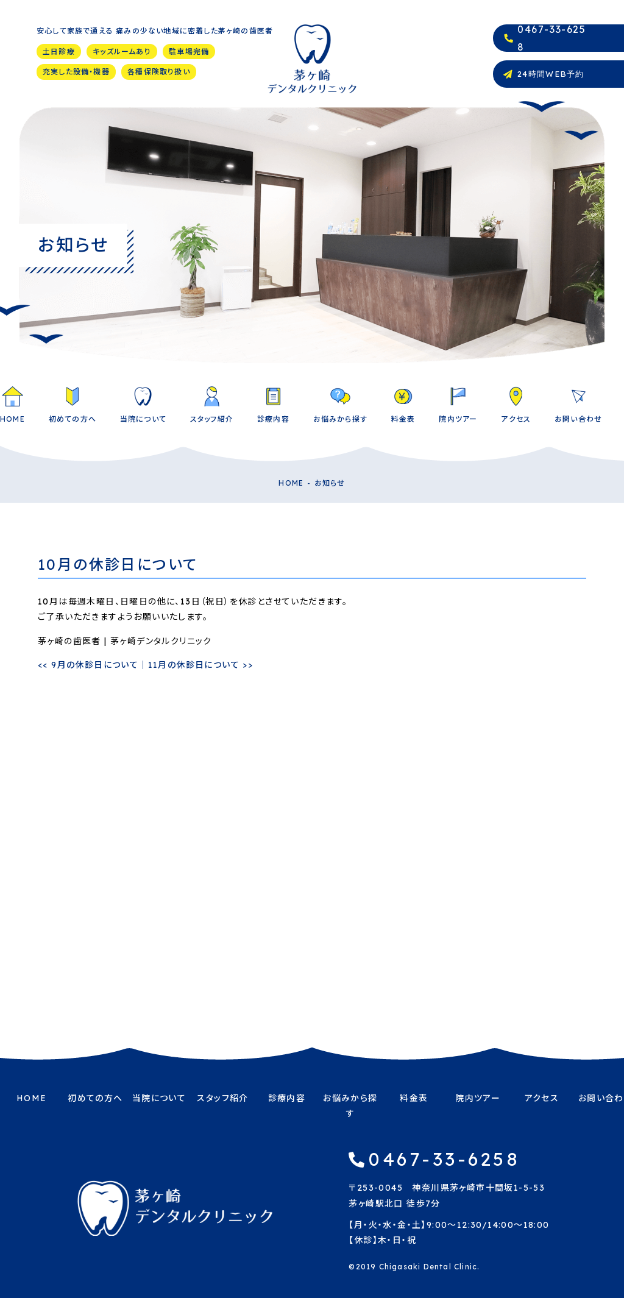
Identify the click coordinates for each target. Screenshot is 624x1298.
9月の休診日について (88, 664)
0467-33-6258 (444, 1159)
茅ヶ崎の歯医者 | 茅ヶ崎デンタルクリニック (125, 641)
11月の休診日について (201, 664)
